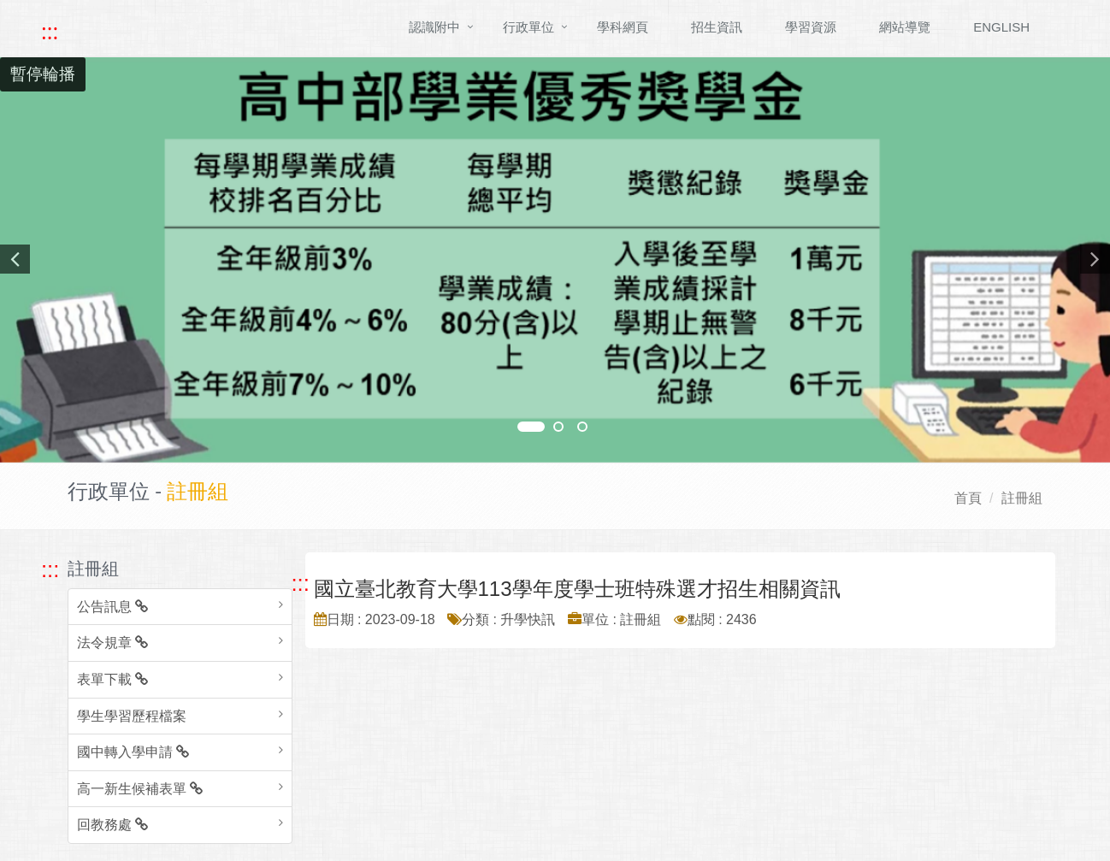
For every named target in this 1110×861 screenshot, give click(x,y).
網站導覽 (904, 27)
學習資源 (810, 27)
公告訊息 (112, 606)
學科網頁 (622, 27)
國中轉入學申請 (133, 752)
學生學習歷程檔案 (131, 716)
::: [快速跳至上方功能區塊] (49, 31)
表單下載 (112, 679)
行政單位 (528, 27)
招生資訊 (716, 27)
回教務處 (112, 824)
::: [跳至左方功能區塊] (50, 569)
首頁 (968, 498)
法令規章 (112, 642)
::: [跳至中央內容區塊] (301, 583)
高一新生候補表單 (140, 788)
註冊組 (1021, 498)
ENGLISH (1001, 27)
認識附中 (434, 27)
